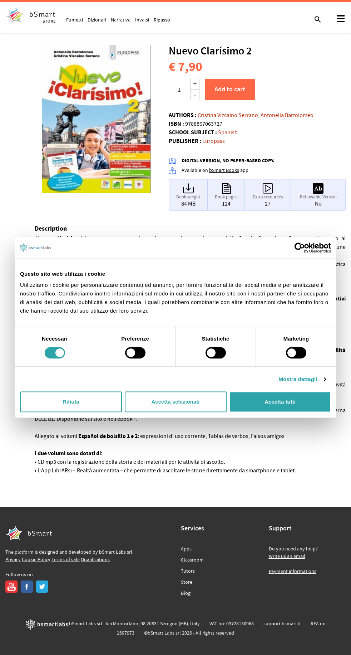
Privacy (13, 560)
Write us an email (287, 556)
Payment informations (292, 571)
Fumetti (74, 19)
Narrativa (120, 19)
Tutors (188, 571)
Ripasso (162, 19)
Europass (213, 141)
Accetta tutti (280, 402)
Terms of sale (65, 560)
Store (186, 582)
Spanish (228, 132)
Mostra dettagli (297, 379)
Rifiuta (71, 402)
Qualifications (95, 560)
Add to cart (229, 89)
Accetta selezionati (175, 402)
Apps (186, 549)
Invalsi (142, 19)
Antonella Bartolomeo (287, 115)
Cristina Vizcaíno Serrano (228, 115)
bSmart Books (224, 170)
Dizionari (97, 19)
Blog (186, 593)
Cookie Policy (36, 560)
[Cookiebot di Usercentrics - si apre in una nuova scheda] (299, 247)
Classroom (192, 560)
